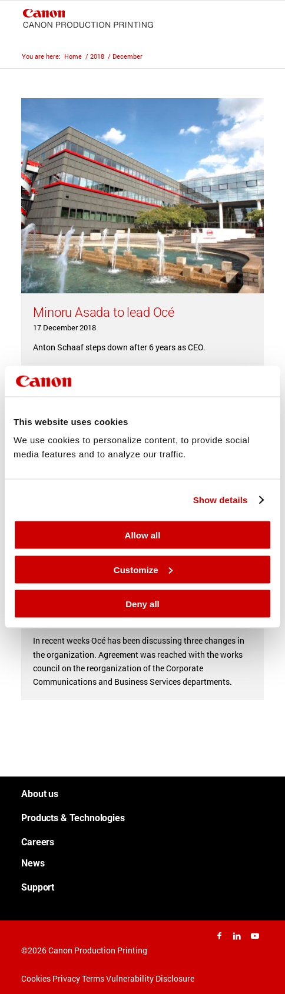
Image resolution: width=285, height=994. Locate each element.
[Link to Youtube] (255, 936)
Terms (93, 978)
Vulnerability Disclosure (150, 978)
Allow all (143, 535)
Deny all (142, 604)
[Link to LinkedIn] (237, 936)
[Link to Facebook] (219, 936)
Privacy (66, 978)
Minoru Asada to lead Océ (103, 312)
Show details (220, 499)
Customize (143, 569)
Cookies (36, 978)
